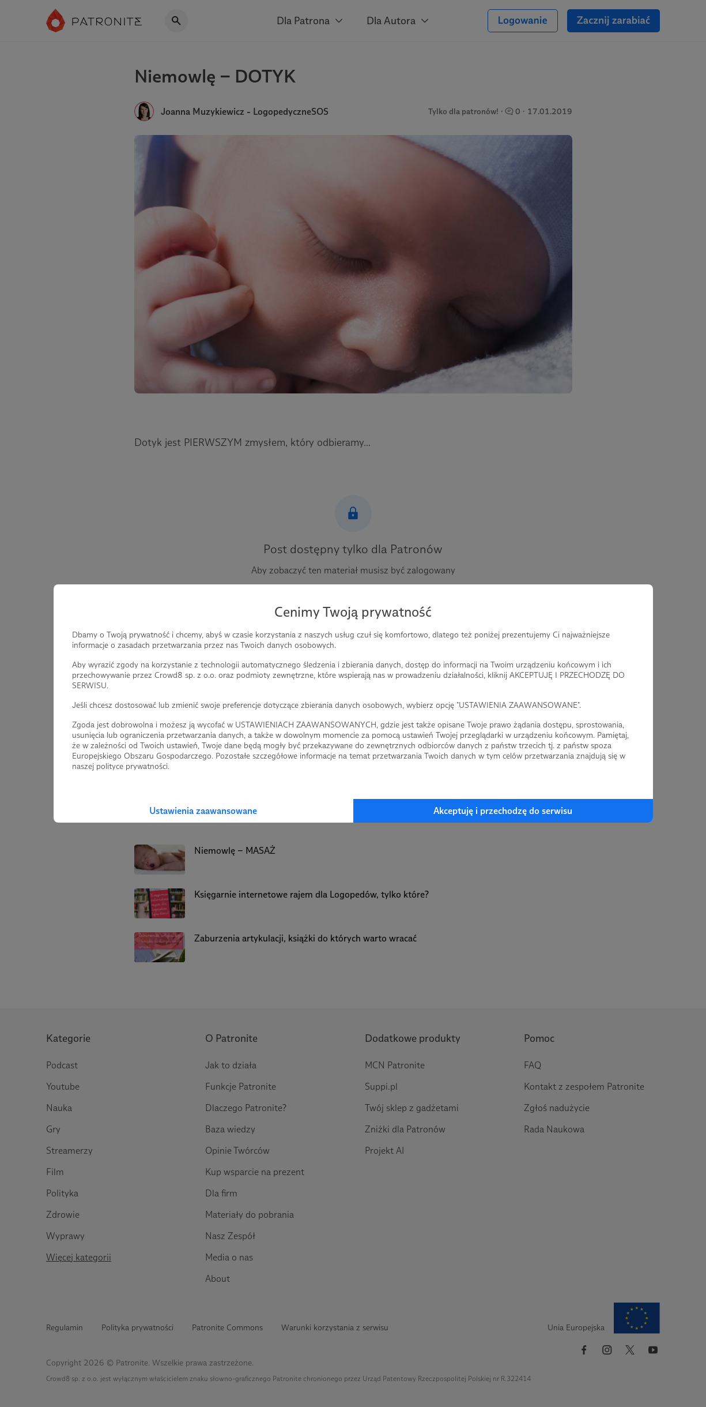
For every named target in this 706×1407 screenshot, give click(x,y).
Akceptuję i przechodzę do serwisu (502, 811)
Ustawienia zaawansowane (203, 811)
